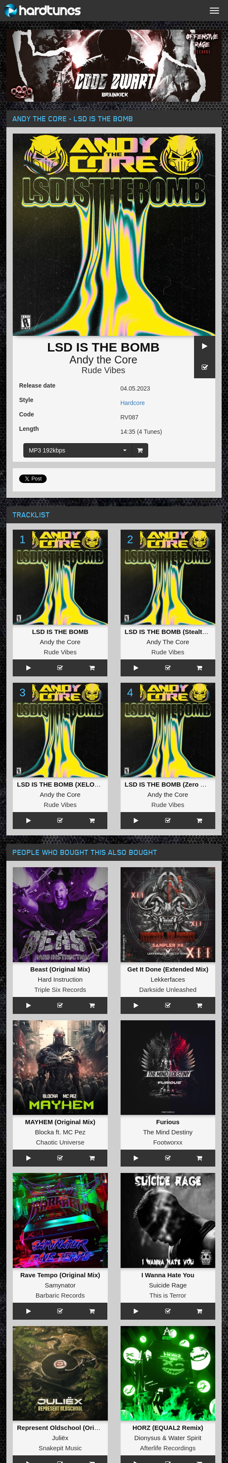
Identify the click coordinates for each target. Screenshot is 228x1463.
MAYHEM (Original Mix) (60, 1121)
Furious (168, 1121)
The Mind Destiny (168, 1132)
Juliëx (60, 1437)
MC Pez (74, 1132)
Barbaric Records (60, 1295)
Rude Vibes (103, 370)
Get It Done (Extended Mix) (167, 969)
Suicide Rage (168, 1285)
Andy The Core (167, 641)
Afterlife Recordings (168, 1448)
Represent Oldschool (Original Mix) (70, 1427)
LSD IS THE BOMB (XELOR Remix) (69, 784)
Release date (37, 385)
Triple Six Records (60, 989)
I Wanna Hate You (167, 1275)
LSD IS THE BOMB (60, 631)
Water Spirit (184, 1437)
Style (26, 399)
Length (29, 428)
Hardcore (133, 402)
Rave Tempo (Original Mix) (60, 1275)
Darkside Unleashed (168, 989)
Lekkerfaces (168, 979)
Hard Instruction (60, 979)
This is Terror (167, 1295)
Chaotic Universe (60, 1142)
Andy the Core (104, 360)
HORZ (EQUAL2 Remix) (167, 1427)
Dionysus (147, 1437)
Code (26, 414)
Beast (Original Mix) (60, 969)
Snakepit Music (60, 1448)
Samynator (60, 1285)
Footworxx (168, 1142)
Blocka (44, 1132)
